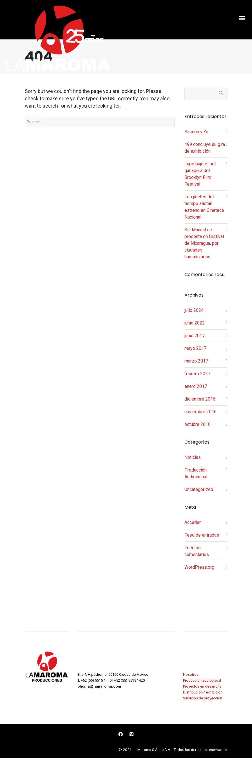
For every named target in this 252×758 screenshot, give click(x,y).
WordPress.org (199, 567)
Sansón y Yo (196, 131)
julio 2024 (194, 310)
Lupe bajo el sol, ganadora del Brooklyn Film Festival (200, 174)
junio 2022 (194, 323)
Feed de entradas (201, 535)
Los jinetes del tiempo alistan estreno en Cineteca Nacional (204, 207)
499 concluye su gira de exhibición (204, 148)
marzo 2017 (196, 361)
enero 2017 (195, 386)
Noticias (192, 457)
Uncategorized (198, 489)
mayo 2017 (195, 348)
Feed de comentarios (196, 551)
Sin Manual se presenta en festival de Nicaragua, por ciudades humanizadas (204, 243)
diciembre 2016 (199, 399)
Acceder (192, 522)
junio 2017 (194, 335)
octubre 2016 (197, 424)
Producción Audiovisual (195, 473)
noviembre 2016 (200, 411)
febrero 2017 (197, 373)
